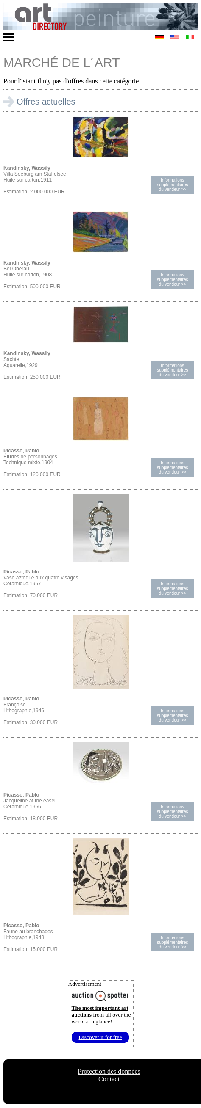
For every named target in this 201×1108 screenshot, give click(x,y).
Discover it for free (100, 1037)
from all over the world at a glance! (101, 1015)
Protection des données (109, 1071)
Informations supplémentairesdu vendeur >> (172, 185)
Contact (109, 1079)
